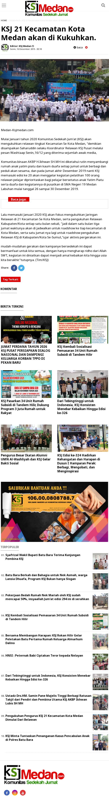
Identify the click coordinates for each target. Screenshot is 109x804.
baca (78, 47)
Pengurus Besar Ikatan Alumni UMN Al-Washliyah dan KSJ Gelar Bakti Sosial (26, 459)
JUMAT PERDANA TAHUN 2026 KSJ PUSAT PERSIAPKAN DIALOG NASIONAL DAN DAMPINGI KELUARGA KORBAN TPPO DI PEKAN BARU (25, 354)
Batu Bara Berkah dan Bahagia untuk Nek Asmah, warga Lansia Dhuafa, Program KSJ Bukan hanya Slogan (46, 577)
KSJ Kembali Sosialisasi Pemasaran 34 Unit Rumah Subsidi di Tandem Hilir (77, 350)
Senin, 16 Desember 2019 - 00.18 (26, 49)
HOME (4, 20)
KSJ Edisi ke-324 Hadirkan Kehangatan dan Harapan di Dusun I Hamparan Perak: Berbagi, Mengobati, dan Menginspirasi (78, 463)
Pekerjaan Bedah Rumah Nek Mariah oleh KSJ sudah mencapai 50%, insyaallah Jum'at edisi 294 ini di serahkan (47, 597)
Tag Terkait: (11, 279)
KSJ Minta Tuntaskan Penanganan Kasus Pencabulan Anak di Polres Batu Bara (47, 738)
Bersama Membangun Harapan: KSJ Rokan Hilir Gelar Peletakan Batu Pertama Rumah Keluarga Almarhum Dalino (44, 639)
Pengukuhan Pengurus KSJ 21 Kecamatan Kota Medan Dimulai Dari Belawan (44, 718)
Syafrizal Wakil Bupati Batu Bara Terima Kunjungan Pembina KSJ (42, 557)
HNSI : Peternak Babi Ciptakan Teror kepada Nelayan (44, 655)
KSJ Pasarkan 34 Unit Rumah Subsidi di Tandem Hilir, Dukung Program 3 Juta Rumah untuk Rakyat (25, 407)
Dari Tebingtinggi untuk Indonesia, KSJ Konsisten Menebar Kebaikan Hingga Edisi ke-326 (81, 407)
